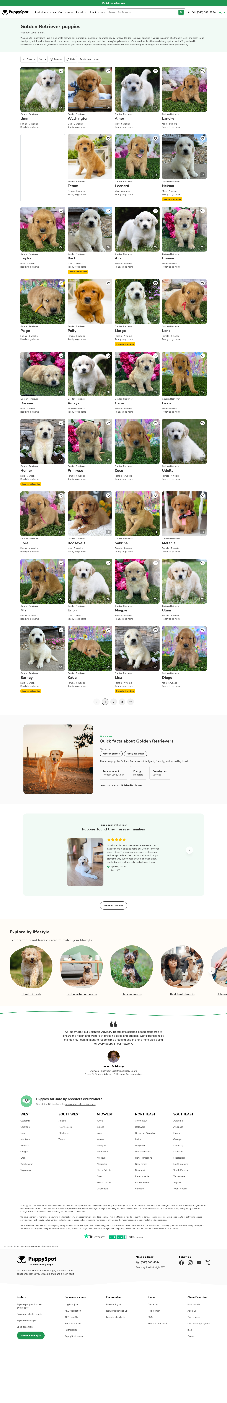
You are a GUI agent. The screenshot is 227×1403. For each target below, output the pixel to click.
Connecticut (141, 1120)
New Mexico (65, 1127)
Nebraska (102, 1164)
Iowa (99, 1133)
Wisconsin (102, 1188)
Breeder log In (113, 1304)
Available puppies (45, 12)
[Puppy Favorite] (61, 71)
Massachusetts (143, 1151)
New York (140, 1170)
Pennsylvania (142, 1176)
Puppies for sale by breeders (28, 1246)
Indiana (100, 1127)
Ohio (99, 1176)
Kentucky (178, 1145)
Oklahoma (64, 1133)
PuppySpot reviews (75, 1336)
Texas (62, 1139)
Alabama (178, 1120)
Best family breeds (182, 994)
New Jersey (141, 1164)
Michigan (101, 1145)
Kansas (100, 1139)
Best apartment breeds (82, 994)
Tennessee (179, 1176)
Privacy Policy (64, 1370)
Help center (154, 1310)
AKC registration (73, 1310)
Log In (221, 12)
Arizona (62, 1120)
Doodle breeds (31, 994)
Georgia (177, 1139)
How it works (97, 12)
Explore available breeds (29, 1314)
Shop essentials (25, 1327)
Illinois (100, 1120)
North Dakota (104, 1170)
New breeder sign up (117, 1310)
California (25, 1120)
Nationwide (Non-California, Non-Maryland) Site (160, 1370)
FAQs (150, 1317)
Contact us (153, 1304)
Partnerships (71, 1330)
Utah (23, 1157)
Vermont (139, 1188)
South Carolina (180, 1170)
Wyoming (25, 1170)
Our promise (65, 12)
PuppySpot (9, 1246)
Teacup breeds (132, 994)
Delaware (140, 1127)
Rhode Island (142, 1182)
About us (81, 12)
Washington (26, 1164)
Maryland (140, 1145)
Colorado (25, 1127)
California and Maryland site (119, 1370)
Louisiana (178, 1151)
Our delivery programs (199, 1323)
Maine (138, 1139)
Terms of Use (46, 1370)
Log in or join (71, 1304)
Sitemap (78, 1370)
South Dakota (104, 1182)
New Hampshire (143, 1157)
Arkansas (178, 1127)
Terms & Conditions (157, 1323)
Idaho (23, 1133)
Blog (190, 1330)
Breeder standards (115, 1317)
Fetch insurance (73, 1323)
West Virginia (180, 1188)
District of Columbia (145, 1133)
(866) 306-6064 (206, 12)
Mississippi (179, 1157)
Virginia (177, 1182)
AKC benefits (71, 1317)
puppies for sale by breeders (80, 1104)
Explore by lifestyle (26, 1320)
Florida (176, 1133)
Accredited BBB (93, 1370)
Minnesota (102, 1151)
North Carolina (180, 1164)
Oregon (24, 1151)
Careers (192, 1336)
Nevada (24, 1145)
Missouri (101, 1157)
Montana (25, 1139)
